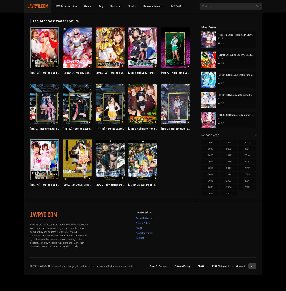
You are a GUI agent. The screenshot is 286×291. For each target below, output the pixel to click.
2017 (210, 161)
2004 (228, 187)
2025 (228, 142)
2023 (210, 149)
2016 (228, 161)
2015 (247, 161)
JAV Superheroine (66, 6)
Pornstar (115, 6)
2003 (247, 187)
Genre (87, 6)
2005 (210, 187)
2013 (228, 168)
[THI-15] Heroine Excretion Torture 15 (118, 128)
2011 (210, 174)
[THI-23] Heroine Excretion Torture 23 (52, 128)
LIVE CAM (175, 6)
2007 (228, 180)
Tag (101, 6)
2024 (247, 142)
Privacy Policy (143, 223)
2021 (247, 149)
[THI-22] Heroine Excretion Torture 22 (85, 128)
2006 (247, 180)
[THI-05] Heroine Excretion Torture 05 (183, 128)
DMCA (139, 228)
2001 (228, 193)
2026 (210, 142)
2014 (210, 168)
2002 (210, 193)
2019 (228, 155)
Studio (132, 6)
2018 (247, 155)
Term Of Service (144, 218)
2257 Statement (144, 233)
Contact (140, 238)
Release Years (152, 6)
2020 (210, 155)
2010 (228, 174)
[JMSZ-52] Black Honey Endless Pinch (151, 128)
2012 (247, 168)
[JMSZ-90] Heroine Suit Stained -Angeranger (122, 72)
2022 (228, 149)
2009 (247, 174)
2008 (210, 180)
